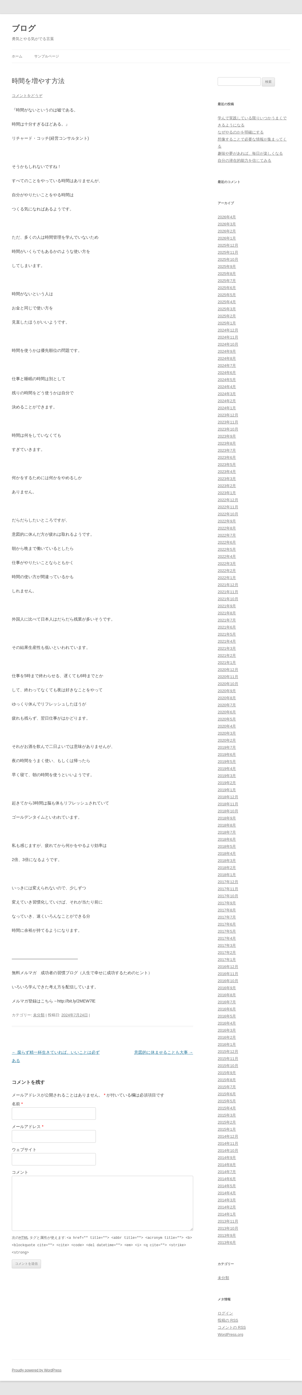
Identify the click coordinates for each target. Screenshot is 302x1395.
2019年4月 (227, 768)
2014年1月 (227, 1214)
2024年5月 (227, 379)
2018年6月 (227, 839)
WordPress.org (230, 1334)
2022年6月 (227, 542)
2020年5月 (227, 719)
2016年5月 (227, 1016)
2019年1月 (227, 790)
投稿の (228, 1320)
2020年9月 (227, 691)
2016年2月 (227, 1037)
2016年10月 (228, 981)
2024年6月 (227, 372)
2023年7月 (227, 450)
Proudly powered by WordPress (37, 1370)
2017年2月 (227, 952)
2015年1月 (227, 1129)
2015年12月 (228, 1051)
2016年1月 (227, 1044)
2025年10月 (228, 259)
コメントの (232, 1327)
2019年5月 (227, 761)
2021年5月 (227, 634)
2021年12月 (228, 585)
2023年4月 (227, 471)
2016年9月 (227, 988)
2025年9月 (227, 266)
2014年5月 (227, 1186)
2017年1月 (227, 959)
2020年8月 (227, 698)
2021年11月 (228, 592)
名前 (17, 1104)
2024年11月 (228, 337)
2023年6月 (227, 457)
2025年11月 (228, 252)
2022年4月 (227, 556)
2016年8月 (227, 995)
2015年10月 (228, 1065)
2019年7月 (227, 747)
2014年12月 (228, 1136)
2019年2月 (227, 783)
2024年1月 (227, 408)
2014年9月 (227, 1157)
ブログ (24, 28)
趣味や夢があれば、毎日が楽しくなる (250, 153)
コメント (20, 1172)
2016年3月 (227, 1030)
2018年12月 (228, 797)
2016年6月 (227, 1009)
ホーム (17, 56)
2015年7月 (227, 1087)
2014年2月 (227, 1207)
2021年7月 (227, 620)
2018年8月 (227, 825)
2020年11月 (228, 677)
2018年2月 (227, 867)
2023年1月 (227, 493)
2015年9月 (227, 1073)
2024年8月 (227, 358)
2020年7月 (227, 705)
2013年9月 (227, 1235)
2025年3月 (227, 309)
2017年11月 (228, 889)
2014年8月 (227, 1164)
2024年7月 (227, 365)
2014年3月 (227, 1200)
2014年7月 (227, 1172)
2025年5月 (227, 295)
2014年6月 (227, 1179)
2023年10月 (228, 429)
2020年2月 (227, 740)
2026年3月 (227, 224)
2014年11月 (228, 1143)
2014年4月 (227, 1193)
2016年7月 (227, 1002)
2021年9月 (227, 606)
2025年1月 (227, 323)
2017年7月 (227, 917)
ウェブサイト (24, 1149)
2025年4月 (227, 302)
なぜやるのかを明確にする (241, 132)
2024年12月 (228, 330)
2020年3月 (227, 733)
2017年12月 (228, 882)
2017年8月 (227, 910)
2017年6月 (227, 924)
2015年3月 (227, 1115)
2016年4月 (227, 1023)
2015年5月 (227, 1101)
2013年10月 (228, 1228)
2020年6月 (227, 712)
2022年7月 (227, 535)
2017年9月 (227, 903)
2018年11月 (228, 804)
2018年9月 (227, 818)
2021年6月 (227, 627)
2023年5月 (227, 464)
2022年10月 (228, 514)
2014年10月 (228, 1150)
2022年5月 (227, 549)
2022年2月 (227, 570)
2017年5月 (227, 931)
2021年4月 (227, 641)
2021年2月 (227, 655)
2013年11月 (228, 1221)
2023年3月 (227, 478)
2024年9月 (227, 351)
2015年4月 (227, 1108)
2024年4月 (227, 387)
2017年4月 (227, 938)
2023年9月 (227, 436)
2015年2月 (227, 1122)
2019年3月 (227, 776)
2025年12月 (228, 245)
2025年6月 (227, 288)
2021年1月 (227, 662)
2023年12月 (228, 415)
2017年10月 (228, 896)
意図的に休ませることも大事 (163, 1052)
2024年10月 (228, 344)
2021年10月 (228, 599)
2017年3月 (227, 945)
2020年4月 (227, 726)
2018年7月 (227, 832)
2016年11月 (228, 974)
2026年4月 (227, 217)
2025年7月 (227, 280)
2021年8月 (227, 613)
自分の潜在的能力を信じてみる (244, 160)
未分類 (39, 1015)
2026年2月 (227, 231)
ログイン (225, 1313)
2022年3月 (227, 563)
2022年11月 (228, 507)
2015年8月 (227, 1080)
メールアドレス (27, 1126)
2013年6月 (227, 1242)
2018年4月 (227, 853)
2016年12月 (228, 966)
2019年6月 (227, 754)
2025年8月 (227, 273)
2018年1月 (227, 875)
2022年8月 (227, 528)
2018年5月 (227, 846)
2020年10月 (228, 684)
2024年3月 (227, 394)
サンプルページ (46, 56)
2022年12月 (228, 500)
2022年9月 (227, 521)
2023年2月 (227, 486)
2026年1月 (227, 238)
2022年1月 (227, 578)
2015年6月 (227, 1094)
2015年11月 (228, 1058)
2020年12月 (228, 669)
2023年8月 (227, 443)
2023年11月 (228, 422)
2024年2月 (227, 401)
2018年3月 (227, 860)
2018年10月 (228, 811)
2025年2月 (227, 316)
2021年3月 (227, 648)
